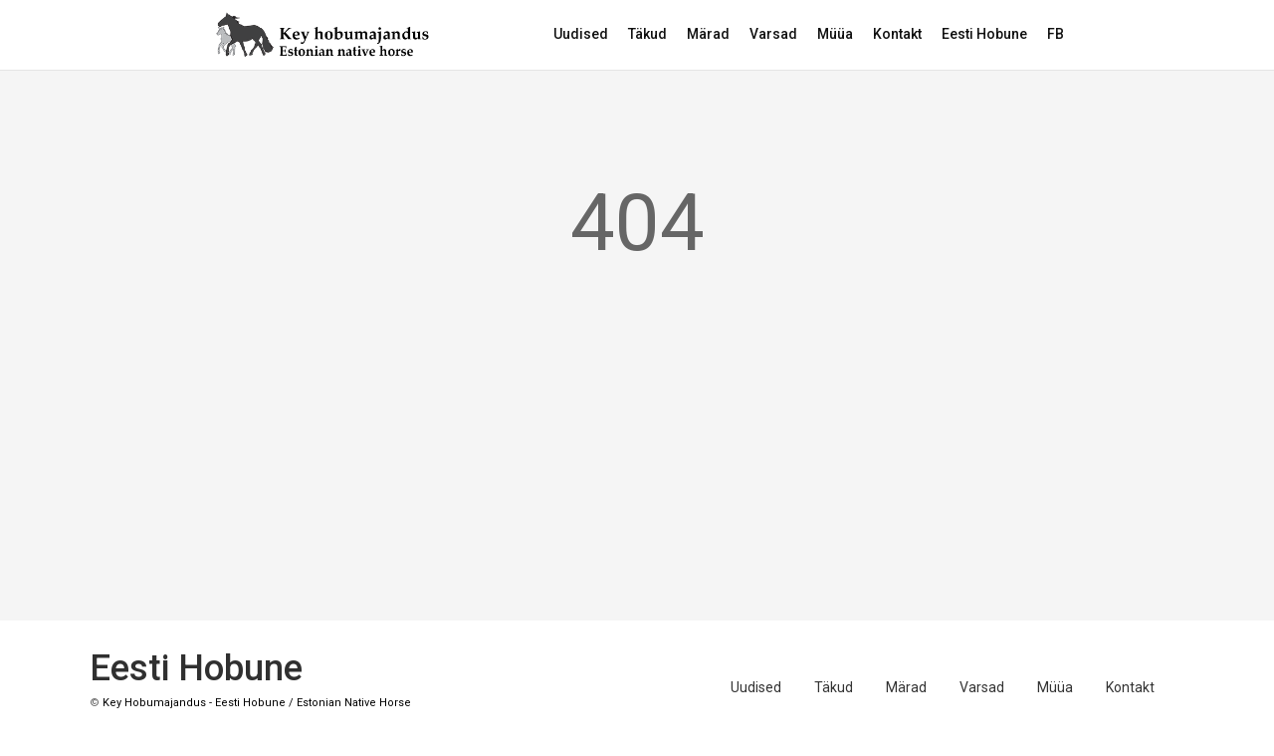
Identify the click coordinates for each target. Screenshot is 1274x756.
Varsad (773, 34)
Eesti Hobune (984, 34)
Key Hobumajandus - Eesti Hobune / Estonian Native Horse (257, 702)
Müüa (835, 34)
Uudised (580, 34)
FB (1055, 34)
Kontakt (897, 34)
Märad (708, 34)
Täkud (647, 34)
